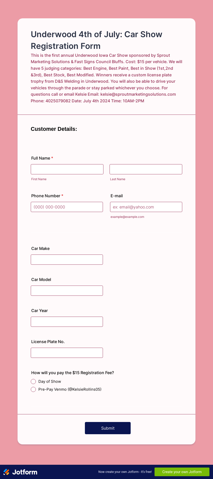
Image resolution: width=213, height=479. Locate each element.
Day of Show (49, 381)
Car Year (39, 310)
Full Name (42, 158)
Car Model (41, 279)
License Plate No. (48, 341)
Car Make (40, 248)
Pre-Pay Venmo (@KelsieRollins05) (69, 389)
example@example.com (127, 217)
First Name (39, 179)
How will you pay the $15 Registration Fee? (72, 372)
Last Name (117, 179)
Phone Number (47, 195)
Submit (108, 428)
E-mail (117, 195)
